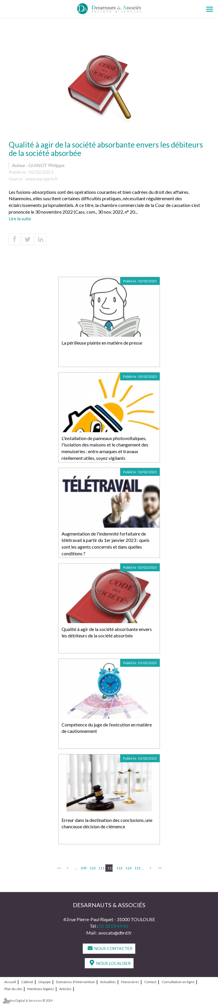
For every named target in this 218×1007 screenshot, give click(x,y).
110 (92, 868)
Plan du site (13, 989)
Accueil (10, 982)
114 (128, 868)
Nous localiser (113, 963)
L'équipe (44, 982)
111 (101, 868)
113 (119, 868)
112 (110, 868)
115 (137, 868)
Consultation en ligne (178, 982)
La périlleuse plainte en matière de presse (102, 342)
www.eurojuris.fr (41, 178)
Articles (65, 989)
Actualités (108, 982)
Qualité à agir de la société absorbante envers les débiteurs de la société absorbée (107, 632)
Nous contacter (113, 948)
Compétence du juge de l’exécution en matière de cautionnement (107, 728)
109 (83, 868)
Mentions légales (40, 989)
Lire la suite (20, 218)
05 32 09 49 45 (113, 926)
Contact (150, 982)
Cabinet (27, 982)
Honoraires (130, 982)
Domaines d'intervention (75, 982)
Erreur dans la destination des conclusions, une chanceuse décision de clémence (107, 823)
